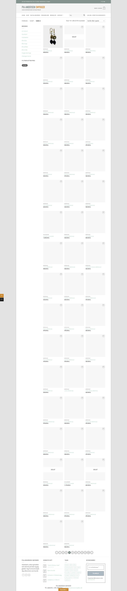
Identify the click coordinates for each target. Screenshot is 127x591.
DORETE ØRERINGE (91, 514)
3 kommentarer (52, 567)
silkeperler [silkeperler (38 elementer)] (72, 575)
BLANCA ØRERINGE (48, 452)
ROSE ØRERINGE (68, 421)
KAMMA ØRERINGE (69, 298)
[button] (99, 8)
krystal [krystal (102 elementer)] (75, 570)
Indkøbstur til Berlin (53, 580)
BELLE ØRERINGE (90, 174)
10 (88, 552)
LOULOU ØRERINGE (69, 112)
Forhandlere (45, 15)
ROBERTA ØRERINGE (48, 514)
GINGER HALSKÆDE (48, 236)
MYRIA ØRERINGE (69, 452)
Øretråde (24, 50)
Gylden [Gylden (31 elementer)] (67, 570)
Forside (25, 21)
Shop (32, 21)
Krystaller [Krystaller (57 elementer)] (67, 572)
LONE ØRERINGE (68, 391)
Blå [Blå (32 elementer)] (70, 564)
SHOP (27, 15)
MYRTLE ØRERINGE (48, 112)
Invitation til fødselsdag (54, 575)
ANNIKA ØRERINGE (48, 143)
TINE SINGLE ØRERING (92, 391)
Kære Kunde (51, 570)
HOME (23, 15)
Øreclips (24, 40)
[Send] (84, 15)
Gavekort (24, 34)
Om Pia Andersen (35, 15)
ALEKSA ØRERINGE (69, 514)
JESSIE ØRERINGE (90, 205)
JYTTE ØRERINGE (90, 81)
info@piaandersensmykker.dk (73, 588)
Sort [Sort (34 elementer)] (78, 575)
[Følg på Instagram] (102, 1)
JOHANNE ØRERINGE (48, 421)
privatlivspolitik (91, 579)
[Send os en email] (104, 1)
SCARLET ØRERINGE (91, 483)
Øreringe (24, 44)
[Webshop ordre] (96, 20)
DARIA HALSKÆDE (69, 483)
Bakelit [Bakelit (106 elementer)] (66, 564)
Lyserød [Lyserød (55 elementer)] (73, 572)
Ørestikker (25, 47)
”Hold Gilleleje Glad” (53, 565)
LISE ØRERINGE (90, 236)
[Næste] (91, 552)
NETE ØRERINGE (47, 205)
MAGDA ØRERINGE (91, 298)
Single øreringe (26, 53)
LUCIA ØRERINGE (47, 267)
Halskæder (25, 37)
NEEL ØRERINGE (47, 51)
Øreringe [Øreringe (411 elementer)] (76, 577)
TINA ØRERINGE (68, 81)
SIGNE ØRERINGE (48, 391)
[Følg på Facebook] (101, 1)
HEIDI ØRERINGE (47, 298)
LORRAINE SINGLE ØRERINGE (93, 267)
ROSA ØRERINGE (47, 329)
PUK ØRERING (89, 143)
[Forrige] (56, 552)
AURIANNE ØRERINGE (91, 421)
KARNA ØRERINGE (90, 360)
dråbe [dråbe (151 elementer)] (74, 564)
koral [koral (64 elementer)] (71, 570)
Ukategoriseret (26, 56)
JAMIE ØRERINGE (68, 143)
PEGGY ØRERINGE (90, 329)
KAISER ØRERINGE (69, 236)
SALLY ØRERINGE (47, 483)
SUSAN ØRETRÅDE (90, 51)
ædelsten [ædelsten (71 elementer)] (67, 580)
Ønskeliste (53, 15)
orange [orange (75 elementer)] (67, 575)
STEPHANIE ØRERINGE (49, 545)
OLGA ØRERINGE (90, 452)
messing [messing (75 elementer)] (79, 572)
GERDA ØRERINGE (69, 329)
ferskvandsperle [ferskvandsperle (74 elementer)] (69, 567)
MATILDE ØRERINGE (69, 267)
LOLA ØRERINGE (47, 174)
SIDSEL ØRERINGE (69, 545)
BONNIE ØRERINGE (69, 174)
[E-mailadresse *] (96, 567)
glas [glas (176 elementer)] (75, 567)
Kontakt (60, 15)
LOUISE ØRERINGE (69, 360)
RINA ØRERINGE (68, 205)
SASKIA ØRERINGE (90, 112)
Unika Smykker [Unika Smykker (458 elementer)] (68, 577)
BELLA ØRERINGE (47, 81)
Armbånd (25, 31)
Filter (24, 65)
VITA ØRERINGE (68, 51)
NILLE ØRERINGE (47, 360)
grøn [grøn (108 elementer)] (79, 567)
